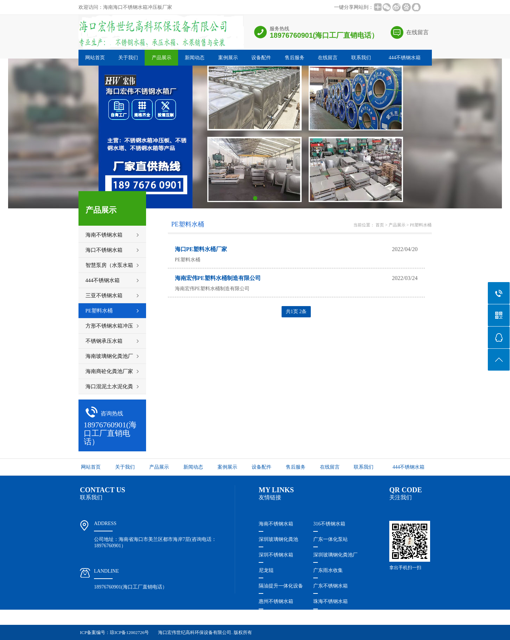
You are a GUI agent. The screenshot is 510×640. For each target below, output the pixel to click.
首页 (380, 225)
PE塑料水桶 (421, 225)
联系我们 (361, 57)
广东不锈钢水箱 (330, 586)
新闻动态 (194, 57)
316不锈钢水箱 (329, 523)
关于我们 (128, 57)
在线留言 (417, 32)
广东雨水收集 (328, 570)
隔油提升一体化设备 (281, 586)
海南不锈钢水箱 (276, 523)
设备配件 (261, 57)
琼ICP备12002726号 (129, 632)
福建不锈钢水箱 (276, 617)
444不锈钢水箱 (405, 57)
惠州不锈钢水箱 (276, 601)
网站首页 (95, 57)
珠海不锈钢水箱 (330, 601)
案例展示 (228, 57)
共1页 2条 (296, 311)
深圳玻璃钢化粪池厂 (335, 554)
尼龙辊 (266, 570)
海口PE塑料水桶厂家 (201, 249)
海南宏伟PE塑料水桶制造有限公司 (218, 278)
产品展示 (161, 57)
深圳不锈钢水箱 (276, 554)
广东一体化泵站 (330, 539)
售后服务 (294, 57)
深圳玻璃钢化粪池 (278, 539)
